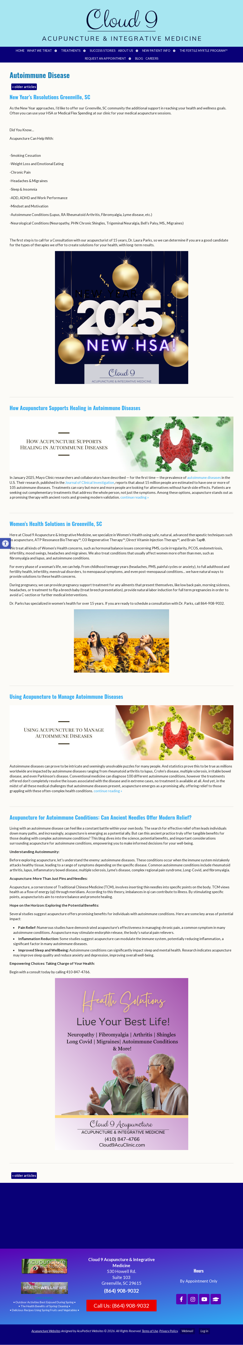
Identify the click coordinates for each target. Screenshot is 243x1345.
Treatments (71, 50)
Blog (139, 58)
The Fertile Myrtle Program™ (203, 50)
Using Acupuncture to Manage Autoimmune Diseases (66, 696)
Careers (152, 58)
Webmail (187, 1331)
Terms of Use (150, 1331)
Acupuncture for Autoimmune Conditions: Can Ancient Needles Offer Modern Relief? (101, 817)
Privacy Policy (168, 1331)
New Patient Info (156, 50)
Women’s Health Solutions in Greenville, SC (56, 523)
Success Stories (103, 50)
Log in (204, 1331)
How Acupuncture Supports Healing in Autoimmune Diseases (75, 408)
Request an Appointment (105, 58)
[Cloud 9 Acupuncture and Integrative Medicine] (121, 1217)
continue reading (134, 497)
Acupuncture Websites (45, 1331)
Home (20, 50)
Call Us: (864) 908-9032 (121, 1305)
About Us (125, 50)
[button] (5, 543)
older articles (24, 87)
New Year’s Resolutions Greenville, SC (50, 97)
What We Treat (39, 50)
